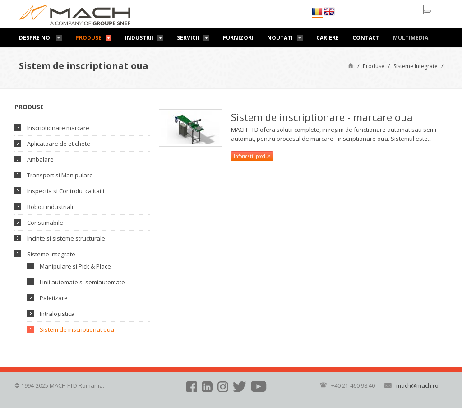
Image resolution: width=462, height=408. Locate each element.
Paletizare (54, 298)
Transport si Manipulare (60, 175)
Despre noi (35, 38)
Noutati (280, 38)
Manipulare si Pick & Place (75, 266)
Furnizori (238, 38)
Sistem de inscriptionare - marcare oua (322, 117)
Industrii (139, 38)
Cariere (327, 38)
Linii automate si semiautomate (82, 282)
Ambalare (40, 159)
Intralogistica (57, 314)
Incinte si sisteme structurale (66, 238)
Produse (88, 38)
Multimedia (410, 38)
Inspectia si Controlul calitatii (65, 191)
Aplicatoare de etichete (58, 143)
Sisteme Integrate (415, 66)
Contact (365, 38)
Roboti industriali (50, 207)
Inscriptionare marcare (58, 128)
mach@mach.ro (417, 385)
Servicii (188, 38)
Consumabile (45, 222)
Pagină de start (351, 65)
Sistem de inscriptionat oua (77, 329)
